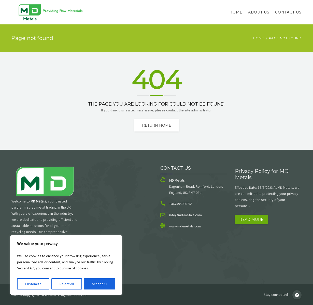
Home (236, 12)
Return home (156, 125)
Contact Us (288, 12)
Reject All (67, 284)
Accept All (99, 284)
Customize (33, 284)
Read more (251, 219)
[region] (66, 265)
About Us (258, 12)
